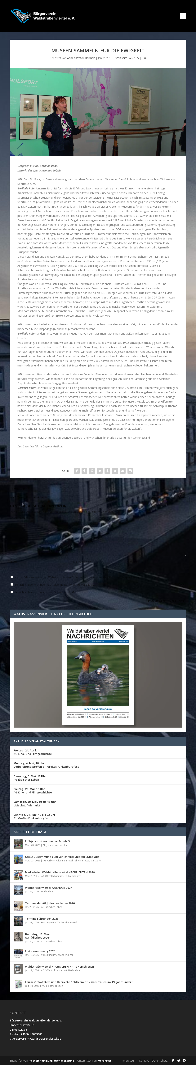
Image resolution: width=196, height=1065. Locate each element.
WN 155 (134, 58)
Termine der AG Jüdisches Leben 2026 (50, 903)
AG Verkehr (49, 860)
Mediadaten (74, 876)
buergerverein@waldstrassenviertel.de (35, 1038)
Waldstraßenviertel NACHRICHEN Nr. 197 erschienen (59, 966)
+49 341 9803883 (31, 1034)
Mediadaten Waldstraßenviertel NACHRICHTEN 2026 (60, 872)
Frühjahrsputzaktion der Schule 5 (47, 841)
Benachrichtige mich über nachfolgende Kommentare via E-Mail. (54, 584)
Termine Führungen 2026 (41, 918)
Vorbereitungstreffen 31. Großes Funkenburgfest (46, 764)
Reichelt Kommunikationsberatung (51, 1060)
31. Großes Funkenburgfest (34, 816)
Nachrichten (61, 845)
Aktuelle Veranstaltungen (37, 741)
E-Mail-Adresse (80, 562)
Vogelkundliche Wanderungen (57, 955)
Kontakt (144, 1060)
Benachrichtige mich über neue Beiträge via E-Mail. (45, 592)
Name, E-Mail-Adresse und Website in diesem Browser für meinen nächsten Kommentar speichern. (75, 577)
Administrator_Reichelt (81, 58)
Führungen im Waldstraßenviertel (59, 922)
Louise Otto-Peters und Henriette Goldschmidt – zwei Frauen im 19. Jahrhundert (79, 982)
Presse (85, 860)
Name (15, 562)
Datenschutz (159, 1060)
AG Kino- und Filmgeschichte (33, 752)
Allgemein (48, 845)
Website (134, 562)
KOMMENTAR (18, 518)
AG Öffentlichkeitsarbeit (54, 876)
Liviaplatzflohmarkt (35, 803)
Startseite (121, 58)
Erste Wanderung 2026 (40, 951)
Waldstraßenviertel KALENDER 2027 (48, 888)
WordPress (104, 1060)
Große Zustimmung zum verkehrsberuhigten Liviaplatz (62, 857)
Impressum (129, 1060)
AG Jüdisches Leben (30, 777)
